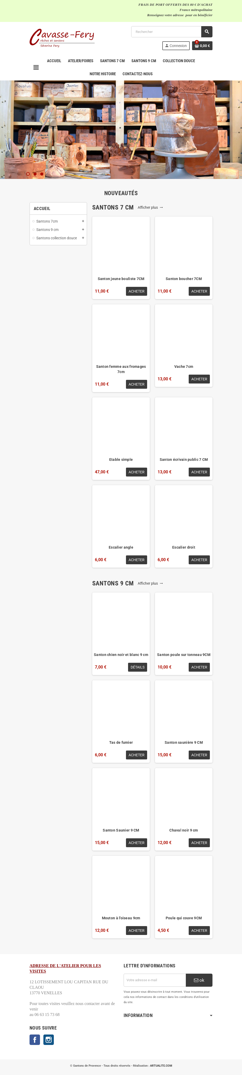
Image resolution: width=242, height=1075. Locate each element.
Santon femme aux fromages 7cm (121, 369)
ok (199, 980)
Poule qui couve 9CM (184, 918)
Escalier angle (121, 547)
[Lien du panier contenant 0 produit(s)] (202, 45)
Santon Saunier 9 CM (121, 830)
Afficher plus (150, 207)
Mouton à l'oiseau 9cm (121, 918)
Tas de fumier (121, 742)
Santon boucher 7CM (184, 279)
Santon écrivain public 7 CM (184, 459)
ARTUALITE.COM (161, 1065)
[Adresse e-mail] (155, 980)
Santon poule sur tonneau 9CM (183, 655)
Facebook (35, 1040)
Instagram (48, 1040)
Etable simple (121, 459)
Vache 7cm (183, 366)
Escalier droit (183, 547)
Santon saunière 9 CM (184, 742)
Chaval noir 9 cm (183, 830)
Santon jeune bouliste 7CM (121, 279)
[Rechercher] (171, 31)
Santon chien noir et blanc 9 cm (121, 655)
